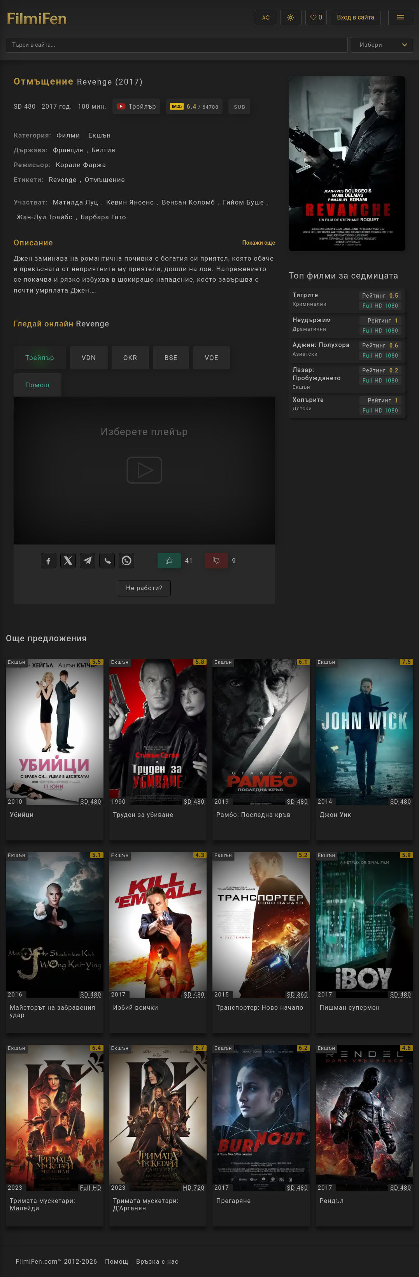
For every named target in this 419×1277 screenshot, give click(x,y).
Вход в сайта (355, 17)
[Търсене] (177, 45)
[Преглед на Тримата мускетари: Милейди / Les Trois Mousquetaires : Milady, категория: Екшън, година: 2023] (54, 1135)
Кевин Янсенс (130, 202)
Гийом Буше (243, 202)
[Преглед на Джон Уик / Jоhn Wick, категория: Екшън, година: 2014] (365, 749)
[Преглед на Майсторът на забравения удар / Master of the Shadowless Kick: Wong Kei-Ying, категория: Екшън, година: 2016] (54, 943)
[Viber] (107, 560)
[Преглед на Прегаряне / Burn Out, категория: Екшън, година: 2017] (261, 1135)
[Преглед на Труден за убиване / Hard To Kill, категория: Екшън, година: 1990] (158, 749)
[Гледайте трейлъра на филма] (136, 106)
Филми (68, 135)
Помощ (116, 1261)
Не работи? (144, 588)
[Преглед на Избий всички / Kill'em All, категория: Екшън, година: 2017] (158, 943)
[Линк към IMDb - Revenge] (194, 106)
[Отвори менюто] (400, 17)
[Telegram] (87, 560)
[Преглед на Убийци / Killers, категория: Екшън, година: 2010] (54, 749)
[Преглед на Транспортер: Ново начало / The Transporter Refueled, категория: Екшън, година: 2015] (261, 943)
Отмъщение (104, 179)
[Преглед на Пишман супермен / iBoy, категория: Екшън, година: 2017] (365, 943)
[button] (265, 17)
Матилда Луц (75, 202)
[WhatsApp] (126, 560)
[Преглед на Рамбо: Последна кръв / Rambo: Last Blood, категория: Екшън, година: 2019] (261, 749)
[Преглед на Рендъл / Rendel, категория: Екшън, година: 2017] (365, 1135)
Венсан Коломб (188, 202)
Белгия (103, 150)
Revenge (63, 179)
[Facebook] (48, 560)
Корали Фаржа (81, 165)
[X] (68, 560)
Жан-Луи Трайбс (44, 217)
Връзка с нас (157, 1261)
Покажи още (258, 243)
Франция (68, 150)
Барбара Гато (103, 217)
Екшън (99, 135)
